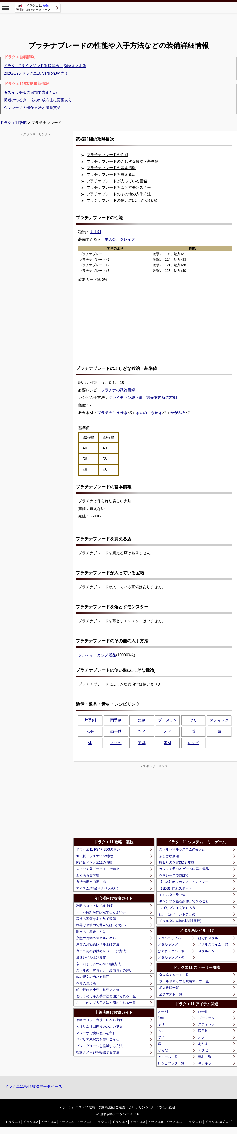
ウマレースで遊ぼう (174, 875)
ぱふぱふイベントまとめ (177, 914)
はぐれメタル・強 (171, 951)
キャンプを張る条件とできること (184, 901)
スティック (219, 720)
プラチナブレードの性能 (107, 155)
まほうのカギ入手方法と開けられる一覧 (106, 996)
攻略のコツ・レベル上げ (94, 906)
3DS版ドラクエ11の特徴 (94, 856)
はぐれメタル (208, 938)
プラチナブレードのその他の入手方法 (119, 194)
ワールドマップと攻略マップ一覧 (184, 981)
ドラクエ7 (119, 1122)
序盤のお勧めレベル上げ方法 (97, 944)
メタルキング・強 (171, 957)
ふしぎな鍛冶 (169, 856)
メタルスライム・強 (213, 944)
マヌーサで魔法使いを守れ (96, 1033)
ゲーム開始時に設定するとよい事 (101, 912)
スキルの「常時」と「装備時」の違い (104, 970)
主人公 (110, 239)
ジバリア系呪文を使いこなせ (97, 1039)
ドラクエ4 (66, 1122)
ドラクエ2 (30, 1122)
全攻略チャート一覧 (174, 975)
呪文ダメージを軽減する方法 (97, 1052)
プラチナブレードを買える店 (111, 174)
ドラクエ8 (137, 1122)
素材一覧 (204, 1057)
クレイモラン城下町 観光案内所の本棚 (143, 398)
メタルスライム (169, 938)
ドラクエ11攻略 (13, 123)
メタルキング (168, 944)
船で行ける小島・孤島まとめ (97, 990)
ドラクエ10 (174, 1122)
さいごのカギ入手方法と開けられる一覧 (106, 1003)
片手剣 (90, 720)
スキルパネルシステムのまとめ (182, 849)
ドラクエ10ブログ (218, 1122)
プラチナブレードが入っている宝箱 (117, 181)
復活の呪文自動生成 (91, 882)
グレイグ (127, 239)
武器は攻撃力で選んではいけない (101, 925)
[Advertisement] (118, 23)
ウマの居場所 (86, 983)
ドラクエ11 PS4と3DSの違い (98, 849)
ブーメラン (167, 720)
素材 (167, 743)
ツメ (142, 731)
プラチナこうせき (112, 413)
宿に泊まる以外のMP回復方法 (98, 964)
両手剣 (116, 720)
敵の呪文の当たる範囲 (92, 977)
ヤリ (193, 720)
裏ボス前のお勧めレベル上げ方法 (101, 951)
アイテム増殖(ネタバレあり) (97, 888)
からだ (163, 1050)
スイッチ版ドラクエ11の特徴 (98, 869)
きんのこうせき (149, 413)
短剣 (142, 720)
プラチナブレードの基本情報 (111, 168)
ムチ (90, 731)
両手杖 (116, 731)
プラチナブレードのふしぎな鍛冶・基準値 (123, 161)
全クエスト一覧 (170, 994)
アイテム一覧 (168, 1057)
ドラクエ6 (101, 1122)
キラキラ (204, 1063)
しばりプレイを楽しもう (177, 908)
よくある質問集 (87, 875)
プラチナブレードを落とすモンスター (119, 187)
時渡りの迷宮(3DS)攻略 (176, 862)
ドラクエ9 (155, 1122)
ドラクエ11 (193, 1122)
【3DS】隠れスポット (175, 888)
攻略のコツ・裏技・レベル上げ (99, 1020)
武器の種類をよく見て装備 (96, 919)
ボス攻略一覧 (169, 987)
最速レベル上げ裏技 (91, 957)
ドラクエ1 (12, 1122)
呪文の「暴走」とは (91, 932)
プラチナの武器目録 (118, 390)
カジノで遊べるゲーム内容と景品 (184, 869)
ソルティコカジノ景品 (97, 655)
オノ (167, 731)
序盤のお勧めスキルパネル (96, 938)
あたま (203, 1044)
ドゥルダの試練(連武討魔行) (180, 921)
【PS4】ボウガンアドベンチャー (183, 882)
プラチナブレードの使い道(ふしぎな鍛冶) (122, 200)
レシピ (193, 743)
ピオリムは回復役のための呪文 (99, 1026)
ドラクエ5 (84, 1122)
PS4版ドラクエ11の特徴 (94, 862)
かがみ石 (178, 413)
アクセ (116, 743)
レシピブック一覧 (171, 1063)
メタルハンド (208, 951)
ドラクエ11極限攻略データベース (33, 1086)
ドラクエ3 (48, 1122)
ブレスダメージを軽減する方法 (99, 1046)
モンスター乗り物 (172, 895)
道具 (142, 743)
